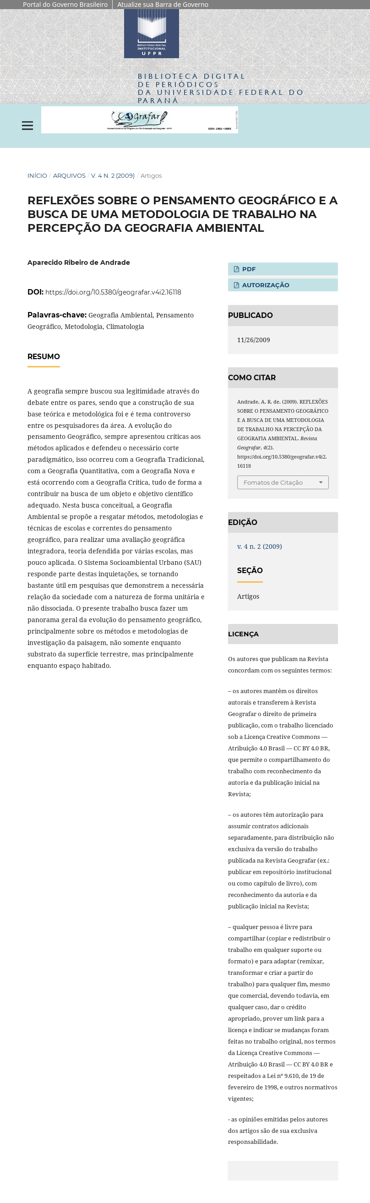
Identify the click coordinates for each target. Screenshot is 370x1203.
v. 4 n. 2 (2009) (113, 175)
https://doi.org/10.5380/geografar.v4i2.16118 (113, 292)
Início (37, 175)
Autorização (264, 285)
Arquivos (69, 175)
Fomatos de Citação (273, 482)
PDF (248, 269)
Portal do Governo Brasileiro (65, 4)
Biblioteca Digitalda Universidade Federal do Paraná (221, 88)
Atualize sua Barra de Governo (162, 4)
